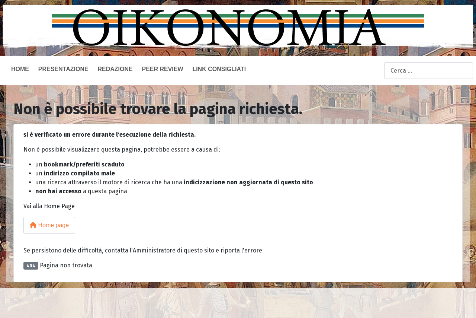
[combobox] (428, 70)
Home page (49, 225)
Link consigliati (219, 69)
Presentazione (63, 69)
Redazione (114, 69)
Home (20, 69)
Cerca (376, 70)
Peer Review (162, 69)
